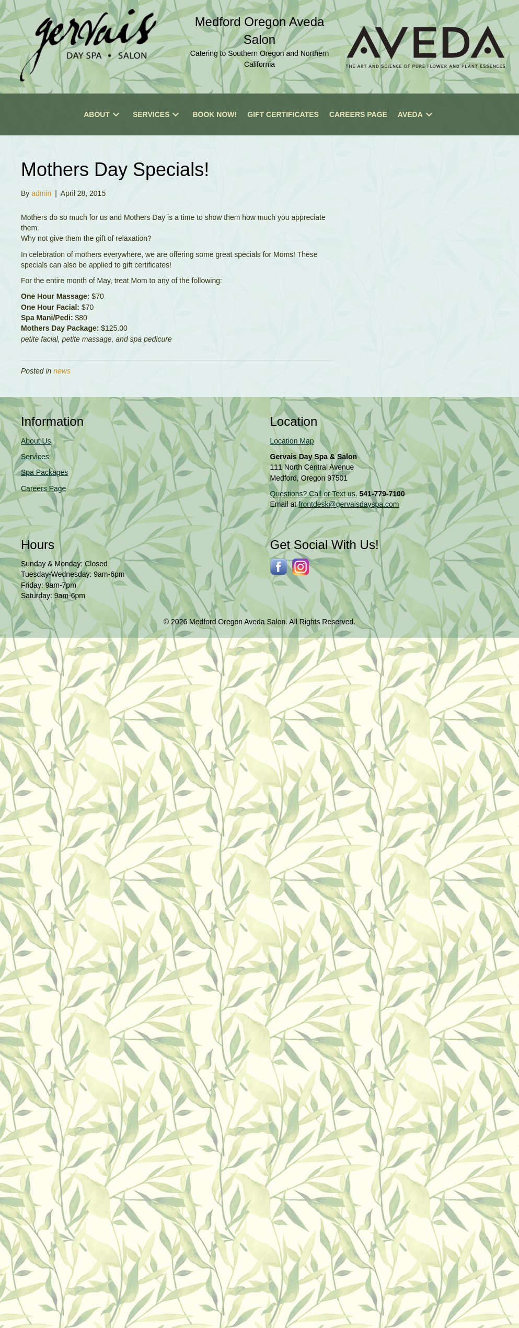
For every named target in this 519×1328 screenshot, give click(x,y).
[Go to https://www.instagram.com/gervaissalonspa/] (300, 566)
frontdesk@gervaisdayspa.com (348, 504)
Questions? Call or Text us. (313, 494)
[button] (116, 114)
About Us (36, 441)
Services (35, 456)
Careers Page (43, 488)
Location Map (292, 441)
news (62, 371)
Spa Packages (44, 472)
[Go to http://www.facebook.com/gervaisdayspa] (278, 566)
